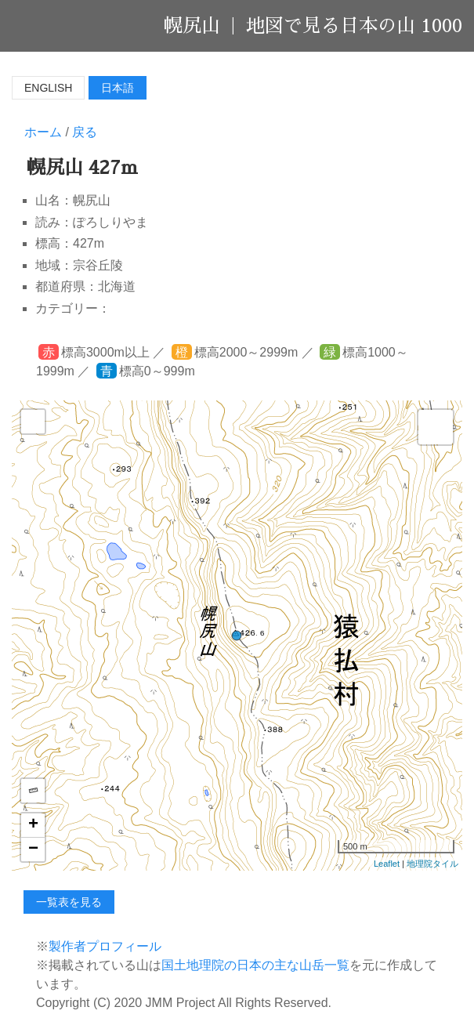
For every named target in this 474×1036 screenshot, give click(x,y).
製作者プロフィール (105, 946)
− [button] (33, 849)
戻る (84, 132)
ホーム (43, 132)
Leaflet (387, 863)
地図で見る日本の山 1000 (354, 25)
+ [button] (33, 825)
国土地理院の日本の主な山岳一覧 (255, 965)
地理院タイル (432, 863)
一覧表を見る (69, 902)
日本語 (117, 88)
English (48, 88)
